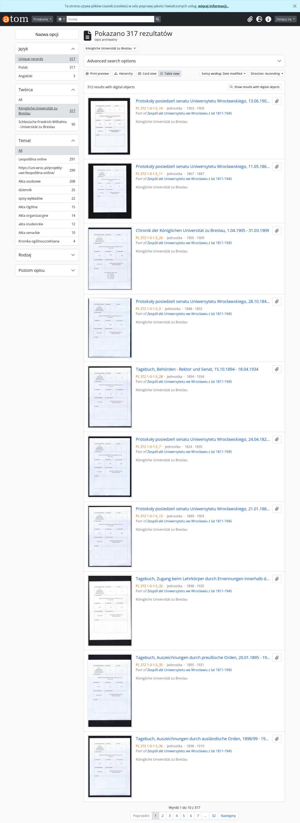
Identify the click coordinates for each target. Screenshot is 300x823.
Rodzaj (25, 255)
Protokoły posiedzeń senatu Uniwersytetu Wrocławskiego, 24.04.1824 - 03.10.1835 (203, 439)
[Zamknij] (295, 6)
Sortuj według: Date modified (222, 74)
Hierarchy (123, 74)
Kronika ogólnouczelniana (46, 242)
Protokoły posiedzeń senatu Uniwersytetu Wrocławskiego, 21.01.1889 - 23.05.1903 (203, 508)
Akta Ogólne (46, 207)
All (20, 99)
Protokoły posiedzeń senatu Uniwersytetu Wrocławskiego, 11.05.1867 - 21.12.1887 (203, 166)
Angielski (46, 76)
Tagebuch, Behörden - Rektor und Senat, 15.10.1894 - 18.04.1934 (197, 369)
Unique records (46, 59)
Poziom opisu (32, 270)
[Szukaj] (110, 19)
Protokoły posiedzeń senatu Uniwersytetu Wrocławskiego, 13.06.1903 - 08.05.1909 (203, 100)
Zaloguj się (284, 19)
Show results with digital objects (255, 87)
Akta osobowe (46, 182)
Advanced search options (111, 61)
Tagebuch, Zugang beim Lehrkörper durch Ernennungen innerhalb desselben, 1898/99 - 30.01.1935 (203, 578)
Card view (147, 74)
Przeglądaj (41, 19)
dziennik (46, 190)
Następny (228, 815)
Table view (169, 74)
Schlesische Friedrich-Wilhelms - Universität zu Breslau (46, 124)
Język (23, 49)
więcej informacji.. (213, 6)
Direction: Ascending (266, 74)
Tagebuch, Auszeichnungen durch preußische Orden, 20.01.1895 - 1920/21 (203, 657)
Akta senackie (46, 233)
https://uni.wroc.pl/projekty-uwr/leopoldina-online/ (46, 170)
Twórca (26, 89)
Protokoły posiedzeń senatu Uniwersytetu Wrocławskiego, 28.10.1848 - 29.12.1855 (203, 301)
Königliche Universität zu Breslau (46, 111)
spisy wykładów (46, 199)
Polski (46, 68)
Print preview (97, 74)
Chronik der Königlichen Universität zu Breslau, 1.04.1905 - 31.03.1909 (202, 230)
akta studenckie (46, 225)
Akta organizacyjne (46, 216)
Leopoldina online (46, 160)
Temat (25, 140)
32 (214, 815)
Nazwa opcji (47, 34)
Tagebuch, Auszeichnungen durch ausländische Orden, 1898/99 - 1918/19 (203, 738)
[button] (250, 19)
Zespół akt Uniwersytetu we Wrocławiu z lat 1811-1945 (189, 113)
